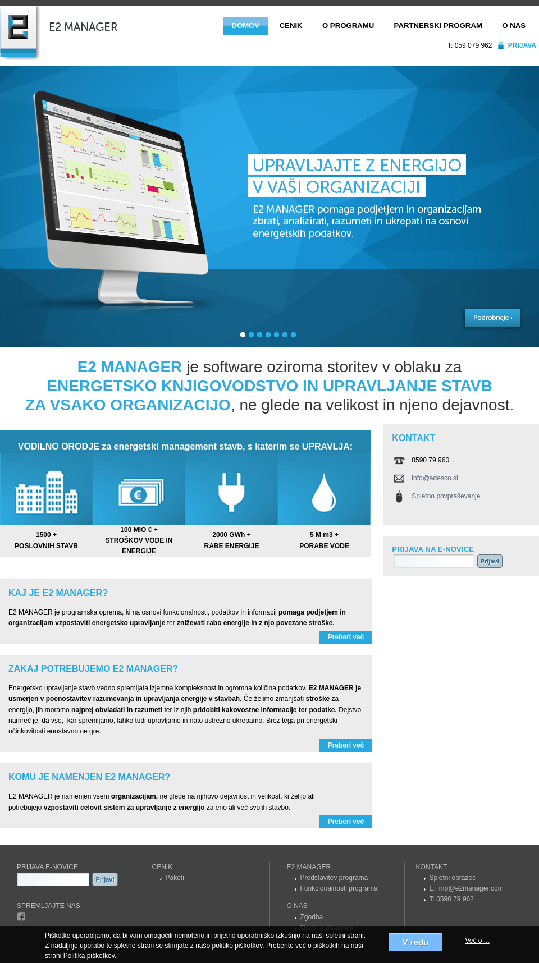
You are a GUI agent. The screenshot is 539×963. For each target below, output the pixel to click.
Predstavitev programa (334, 878)
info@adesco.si (435, 478)
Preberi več (346, 637)
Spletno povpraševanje (446, 496)
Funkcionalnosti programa (339, 888)
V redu (416, 942)
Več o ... (477, 940)
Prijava (522, 45)
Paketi (175, 878)
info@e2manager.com (470, 888)
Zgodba (311, 917)
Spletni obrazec (453, 878)
